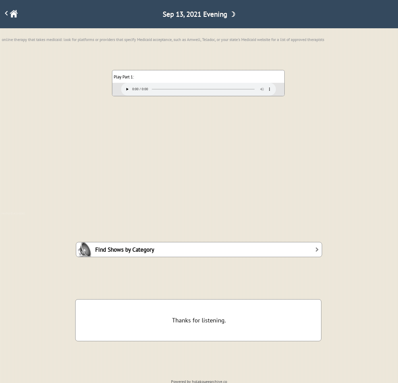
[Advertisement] (199, 151)
